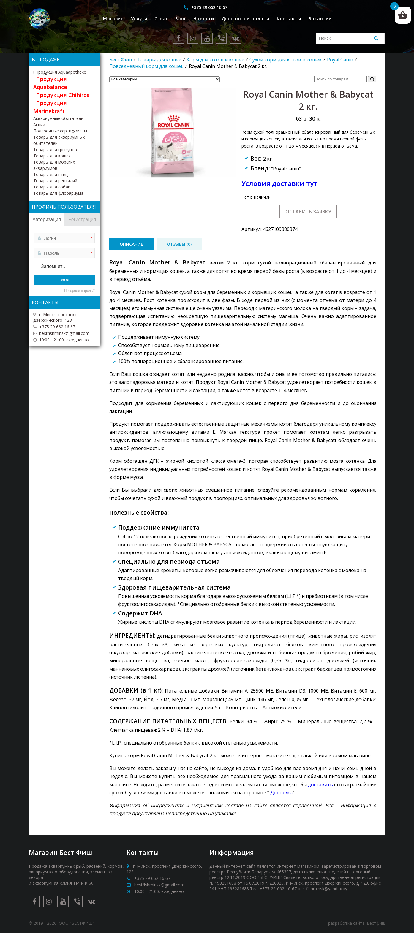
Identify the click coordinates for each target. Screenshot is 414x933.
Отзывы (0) (179, 244)
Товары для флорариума (58, 193)
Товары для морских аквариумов (54, 165)
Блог (180, 18)
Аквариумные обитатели (58, 118)
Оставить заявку (308, 211)
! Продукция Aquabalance (50, 83)
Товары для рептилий (55, 180)
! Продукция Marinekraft (50, 107)
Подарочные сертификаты (60, 131)
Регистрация (82, 219)
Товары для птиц (50, 174)
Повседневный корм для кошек (146, 66)
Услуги (139, 18)
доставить (320, 784)
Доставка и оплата (246, 18)
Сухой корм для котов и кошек (285, 59)
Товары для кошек (159, 59)
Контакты (289, 18)
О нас (161, 18)
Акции (39, 124)
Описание (131, 244)
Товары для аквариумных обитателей (59, 140)
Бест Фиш (120, 59)
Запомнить (53, 266)
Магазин (113, 18)
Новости (203, 18)
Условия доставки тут (279, 183)
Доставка (281, 792)
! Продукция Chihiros (61, 95)
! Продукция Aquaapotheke (59, 72)
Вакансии (320, 18)
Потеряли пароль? (79, 291)
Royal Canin (340, 59)
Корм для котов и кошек (215, 59)
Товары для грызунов (55, 149)
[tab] (131, 244)
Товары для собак (51, 187)
